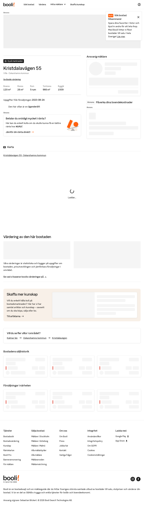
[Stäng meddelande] (138, 17)
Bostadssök (8, 436)
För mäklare (8, 464)
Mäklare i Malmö (38, 445)
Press (61, 441)
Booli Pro (7, 455)
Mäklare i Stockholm (40, 436)
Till (15, 316)
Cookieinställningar (96, 455)
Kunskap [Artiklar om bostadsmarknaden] (7, 445)
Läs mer (121, 36)
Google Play (122, 436)
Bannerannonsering (12, 459)
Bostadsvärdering (11, 441)
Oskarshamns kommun (34, 337)
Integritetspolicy (95, 441)
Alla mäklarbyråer (38, 450)
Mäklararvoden (37, 459)
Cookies (91, 450)
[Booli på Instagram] (132, 479)
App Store (121, 441)
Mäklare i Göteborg (39, 441)
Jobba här (63, 445)
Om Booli (63, 436)
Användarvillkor (94, 436)
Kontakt (62, 450)
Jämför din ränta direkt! (20, 132)
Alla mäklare (36, 455)
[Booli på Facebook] (138, 479)
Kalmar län (12, 337)
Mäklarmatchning (39, 464)
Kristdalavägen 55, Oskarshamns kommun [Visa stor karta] (24, 155)
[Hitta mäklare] (58, 4)
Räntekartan (8, 450)
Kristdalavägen (59, 337)
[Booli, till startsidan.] (9, 4)
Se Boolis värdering (12, 79)
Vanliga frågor (65, 455)
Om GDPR (92, 445)
